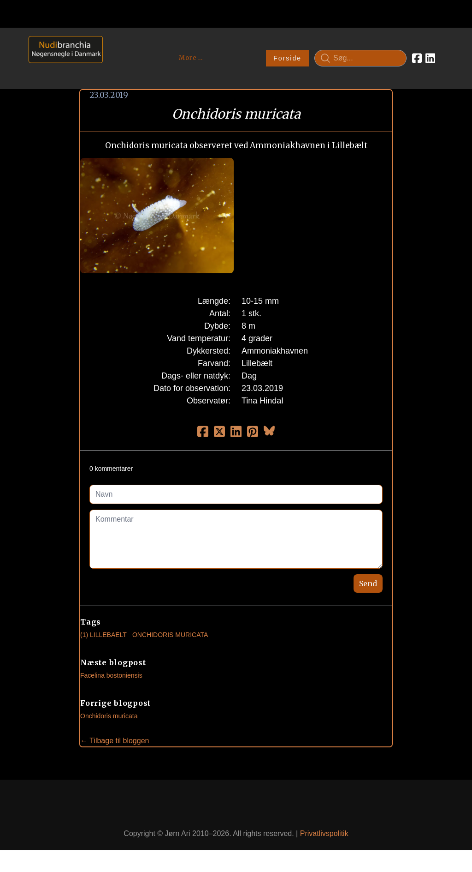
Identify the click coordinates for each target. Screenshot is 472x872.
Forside (287, 58)
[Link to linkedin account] (430, 58)
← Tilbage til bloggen (114, 741)
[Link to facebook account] (417, 58)
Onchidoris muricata (109, 716)
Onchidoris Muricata (170, 634)
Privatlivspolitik (324, 833)
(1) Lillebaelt (103, 634)
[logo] (62, 58)
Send (368, 583)
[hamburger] (114, 45)
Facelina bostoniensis (111, 675)
